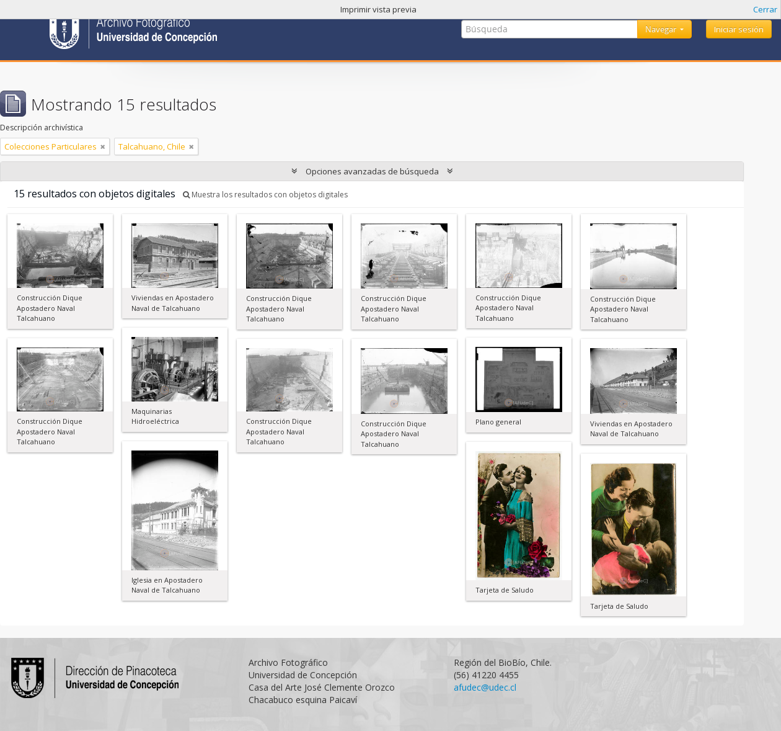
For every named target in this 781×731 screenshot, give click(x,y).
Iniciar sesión (739, 29)
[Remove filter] (102, 146)
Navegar (661, 29)
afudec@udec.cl (485, 687)
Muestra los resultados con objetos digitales (265, 194)
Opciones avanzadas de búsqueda (372, 171)
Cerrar (765, 9)
